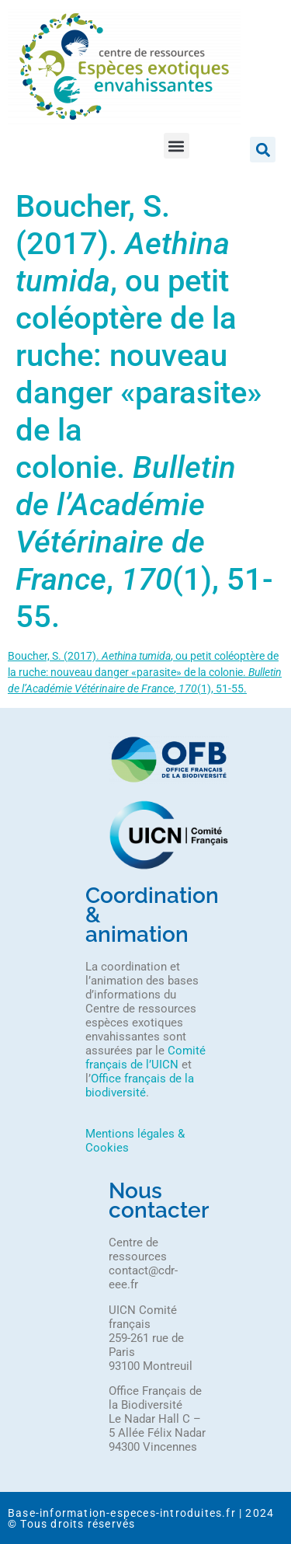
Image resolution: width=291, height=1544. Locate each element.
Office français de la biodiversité (139, 1086)
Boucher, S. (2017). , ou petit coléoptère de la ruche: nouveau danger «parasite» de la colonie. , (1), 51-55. (145, 672)
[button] (176, 146)
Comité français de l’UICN (145, 1058)
